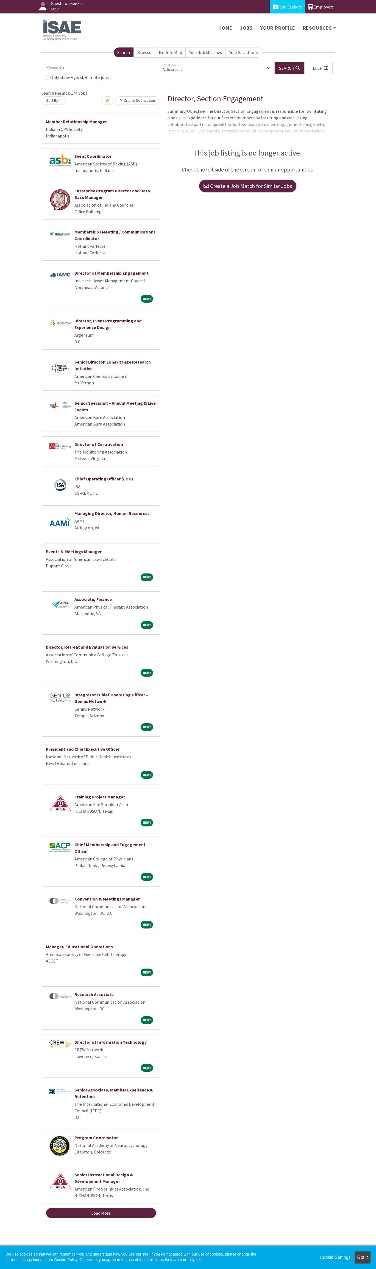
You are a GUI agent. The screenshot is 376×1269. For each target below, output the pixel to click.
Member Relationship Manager (76, 121)
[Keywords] (101, 68)
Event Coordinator (93, 156)
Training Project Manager (99, 797)
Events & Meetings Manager (74, 551)
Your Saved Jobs (244, 52)
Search (123, 52)
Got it (362, 1257)
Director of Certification (98, 444)
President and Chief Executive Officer (82, 749)
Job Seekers (287, 6)
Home (225, 28)
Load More (101, 1213)
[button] (319, 68)
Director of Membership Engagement (111, 273)
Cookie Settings (335, 1257)
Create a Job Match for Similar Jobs (248, 185)
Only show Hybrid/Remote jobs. (80, 77)
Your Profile (277, 28)
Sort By (52, 100)
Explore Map (170, 52)
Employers (321, 6)
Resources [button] (317, 28)
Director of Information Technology (110, 1042)
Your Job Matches (205, 52)
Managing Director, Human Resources (112, 513)
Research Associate (94, 994)
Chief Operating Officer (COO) (103, 479)
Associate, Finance (93, 599)
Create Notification (137, 100)
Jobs (246, 28)
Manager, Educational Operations (79, 946)
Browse (144, 52)
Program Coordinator (96, 1137)
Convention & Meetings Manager (107, 899)
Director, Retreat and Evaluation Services (87, 647)
